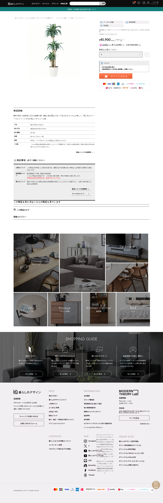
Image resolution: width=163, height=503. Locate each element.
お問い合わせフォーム (28, 422)
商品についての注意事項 (83, 152)
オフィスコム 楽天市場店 (127, 449)
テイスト (46, 4)
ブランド (55, 4)
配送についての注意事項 (79, 189)
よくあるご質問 (54, 407)
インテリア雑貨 (71, 18)
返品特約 (87, 415)
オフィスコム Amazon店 (127, 457)
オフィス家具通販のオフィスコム (130, 445)
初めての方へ (53, 395)
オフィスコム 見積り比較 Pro (128, 464)
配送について (53, 415)
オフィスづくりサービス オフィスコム (131, 461)
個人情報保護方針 (90, 407)
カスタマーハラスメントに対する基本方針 (98, 423)
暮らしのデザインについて (57, 399)
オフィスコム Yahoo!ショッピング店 (131, 453)
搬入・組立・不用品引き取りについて (61, 419)
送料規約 (87, 419)
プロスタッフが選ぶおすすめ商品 (60, 448)
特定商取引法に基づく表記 (93, 403)
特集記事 (64, 4)
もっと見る (31, 374)
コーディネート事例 (55, 444)
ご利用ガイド (53, 403)
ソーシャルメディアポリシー (93, 427)
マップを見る (134, 417)
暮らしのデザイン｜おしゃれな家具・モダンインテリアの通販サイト (38, 18)
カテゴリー (36, 4)
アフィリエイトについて (57, 423)
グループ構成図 (89, 399)
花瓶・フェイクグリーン (88, 18)
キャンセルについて (79, 193)
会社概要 (87, 395)
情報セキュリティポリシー (92, 411)
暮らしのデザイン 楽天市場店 (129, 441)
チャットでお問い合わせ (28, 415)
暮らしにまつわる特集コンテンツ (60, 440)
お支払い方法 (53, 411)
